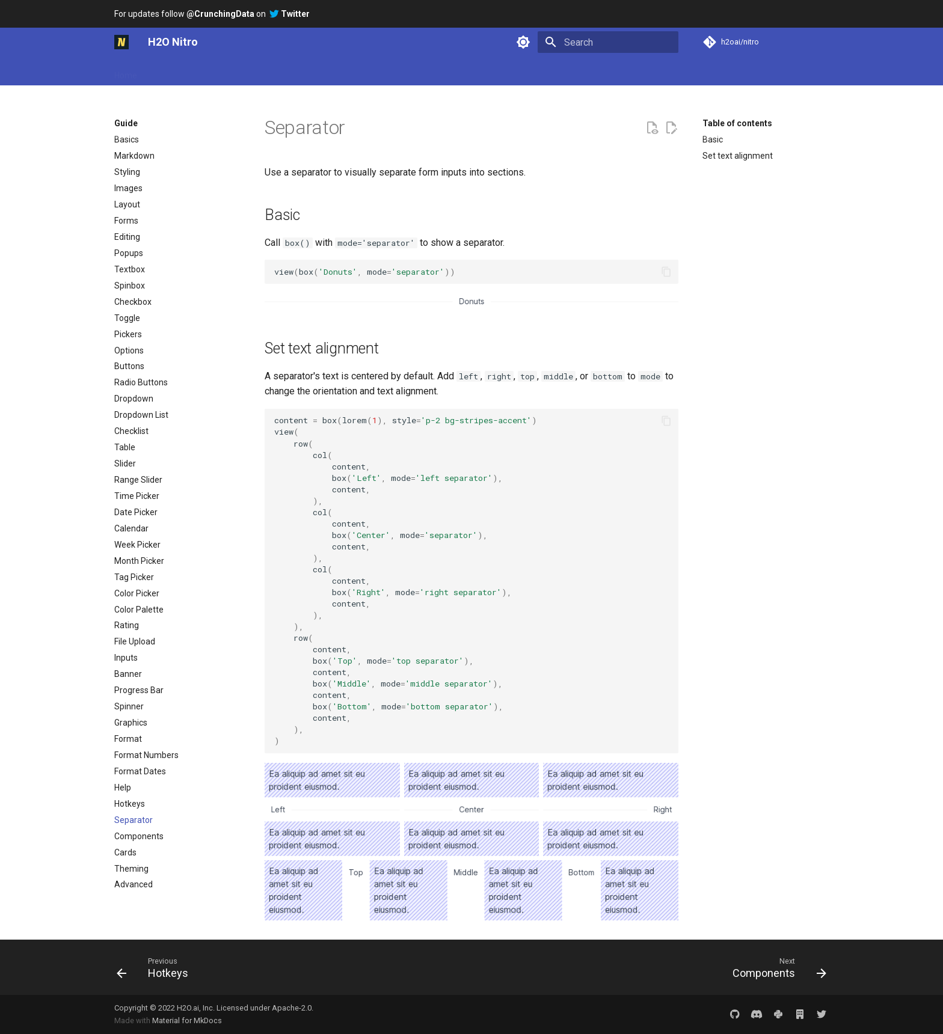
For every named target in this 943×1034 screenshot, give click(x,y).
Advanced (133, 884)
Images (128, 188)
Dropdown (133, 398)
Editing (127, 237)
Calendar (131, 528)
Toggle (127, 318)
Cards (125, 852)
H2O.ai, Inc (195, 1007)
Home (125, 71)
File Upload (134, 641)
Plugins (318, 71)
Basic (712, 139)
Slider (125, 463)
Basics (126, 139)
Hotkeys (129, 804)
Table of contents (737, 123)
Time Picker (136, 496)
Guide (236, 71)
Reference (368, 71)
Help (122, 787)
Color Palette (139, 609)
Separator (133, 820)
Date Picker (136, 512)
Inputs (126, 657)
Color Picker (136, 593)
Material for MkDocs (187, 1020)
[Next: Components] (775, 967)
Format (128, 739)
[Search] (608, 42)
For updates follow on (212, 14)
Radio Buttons (141, 382)
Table (124, 447)
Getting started (181, 71)
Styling (127, 172)
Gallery (276, 71)
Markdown (134, 156)
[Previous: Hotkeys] (156, 967)
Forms (126, 220)
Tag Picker (134, 577)
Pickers (128, 334)
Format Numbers (146, 755)
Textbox (129, 269)
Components (139, 836)
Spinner (129, 706)
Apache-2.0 (292, 1007)
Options (129, 350)
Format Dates (140, 771)
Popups (128, 253)
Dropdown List (141, 415)
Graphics (130, 722)
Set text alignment (737, 156)
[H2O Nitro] (121, 42)
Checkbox (133, 302)
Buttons (129, 366)
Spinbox (129, 285)
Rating (126, 625)
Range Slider (138, 480)
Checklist (131, 431)
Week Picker (137, 544)
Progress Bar (139, 690)
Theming (131, 868)
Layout (127, 204)
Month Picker (139, 561)
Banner (128, 674)
